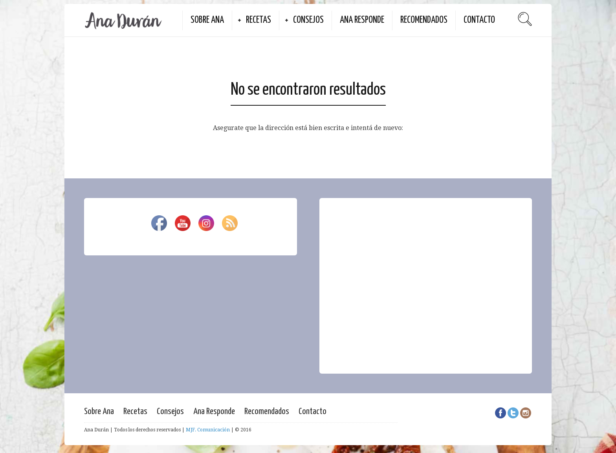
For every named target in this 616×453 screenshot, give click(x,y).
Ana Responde (362, 20)
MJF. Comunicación (208, 430)
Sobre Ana (207, 20)
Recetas (258, 20)
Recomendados (423, 20)
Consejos (308, 20)
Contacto (479, 20)
